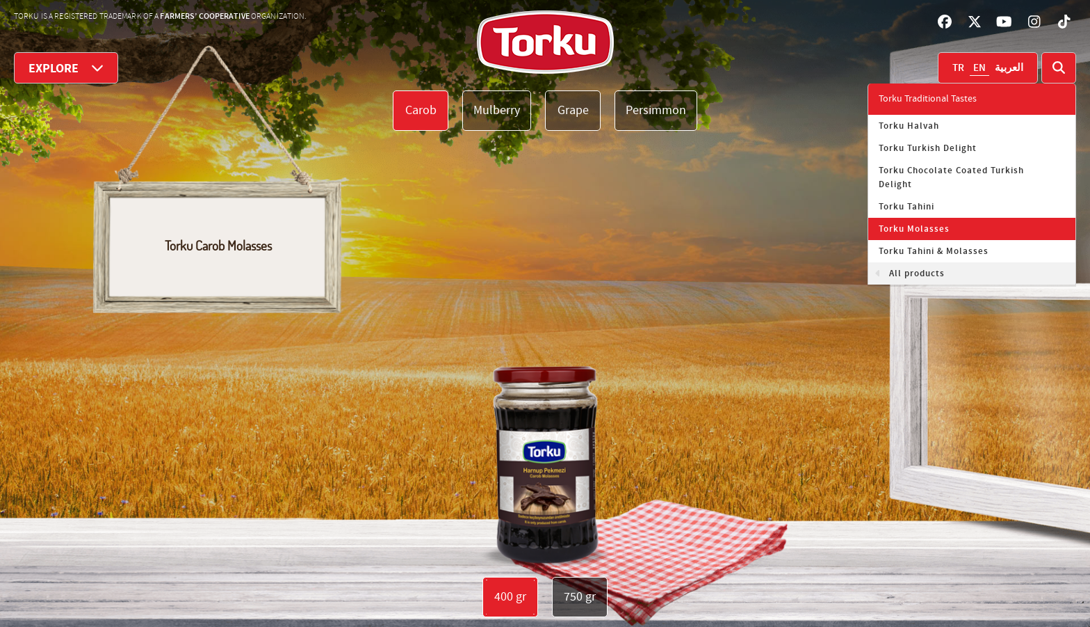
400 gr (510, 597)
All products (917, 273)
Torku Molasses (914, 229)
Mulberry (496, 110)
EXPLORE (66, 68)
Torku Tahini (906, 206)
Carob (421, 110)
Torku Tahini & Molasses (934, 251)
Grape (573, 110)
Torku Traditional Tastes (928, 99)
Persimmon (656, 110)
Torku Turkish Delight (928, 148)
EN (979, 68)
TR (958, 68)
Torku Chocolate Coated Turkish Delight (951, 177)
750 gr (580, 597)
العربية (1009, 68)
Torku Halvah (909, 126)
